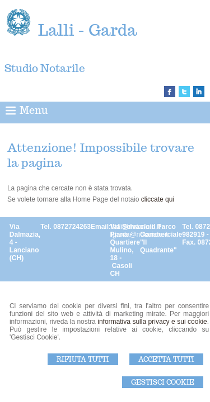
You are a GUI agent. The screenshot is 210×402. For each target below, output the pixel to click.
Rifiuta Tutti (83, 359)
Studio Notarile (44, 68)
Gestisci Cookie (162, 382)
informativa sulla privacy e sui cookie (152, 322)
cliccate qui (157, 199)
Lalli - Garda (87, 30)
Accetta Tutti (166, 359)
